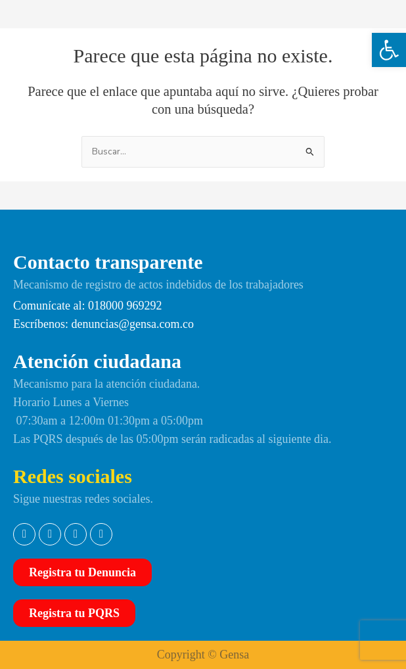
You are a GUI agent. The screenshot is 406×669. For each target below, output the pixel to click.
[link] (389, 50)
